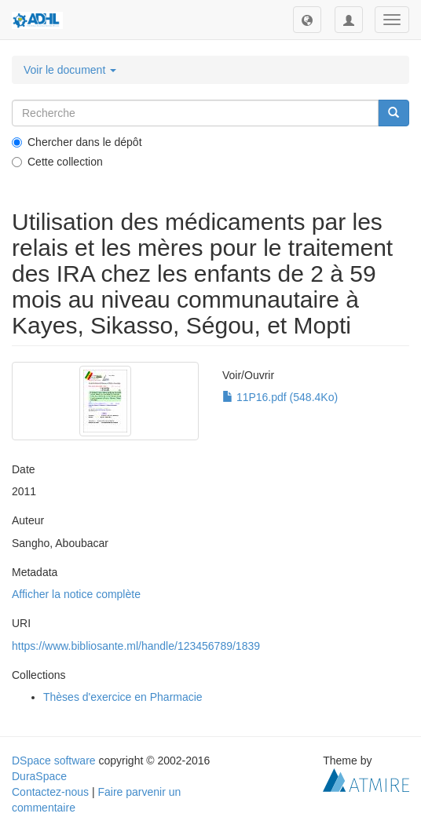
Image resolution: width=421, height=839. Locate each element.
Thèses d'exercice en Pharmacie (123, 697)
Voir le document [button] (70, 70)
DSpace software (54, 760)
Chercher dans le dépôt (77, 142)
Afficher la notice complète (76, 594)
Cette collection (57, 161)
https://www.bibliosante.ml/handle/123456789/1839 (136, 646)
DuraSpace (39, 776)
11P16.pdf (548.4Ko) (280, 397)
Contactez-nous (50, 792)
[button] (307, 19)
